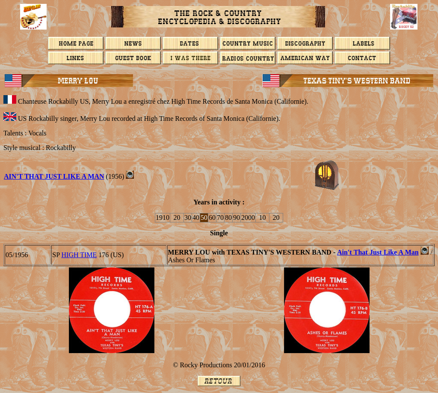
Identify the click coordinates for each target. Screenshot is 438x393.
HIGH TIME (79, 254)
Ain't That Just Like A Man (54, 176)
